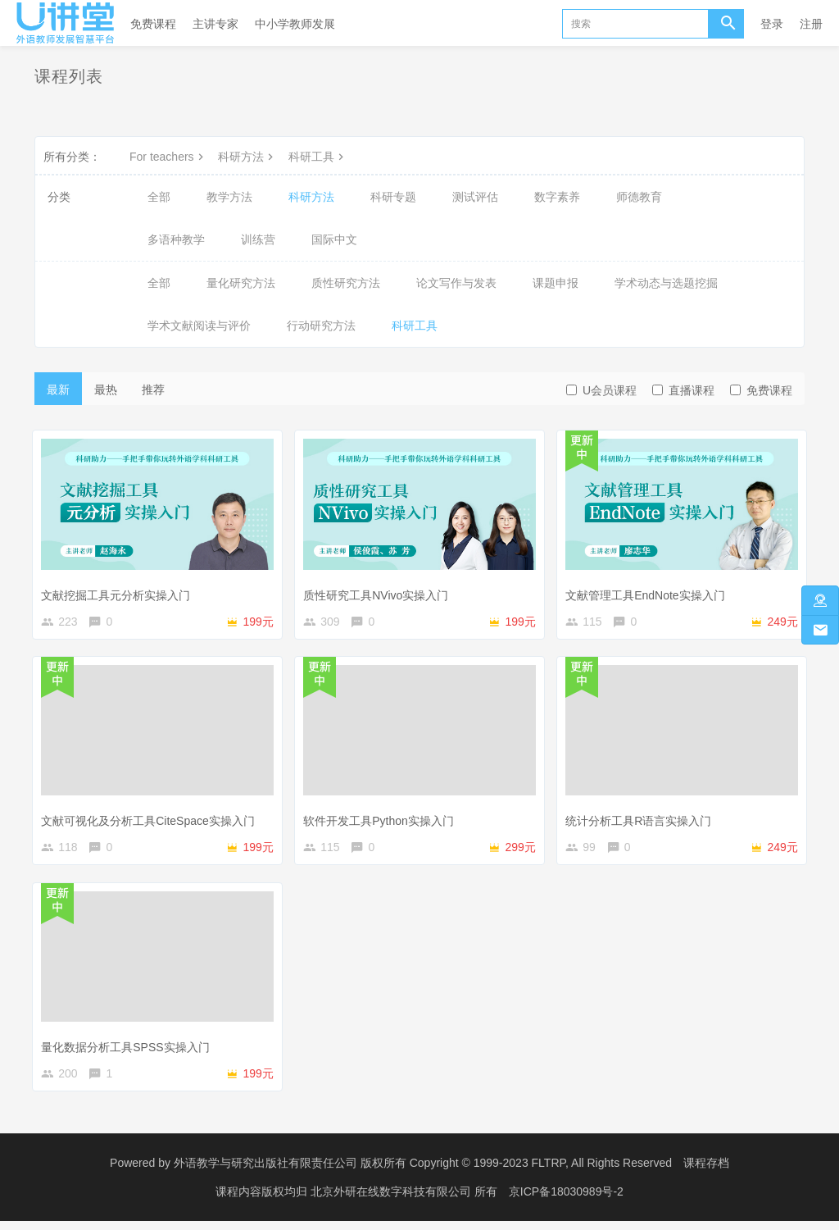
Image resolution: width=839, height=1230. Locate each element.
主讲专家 (215, 23)
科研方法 (247, 156)
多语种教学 (176, 239)
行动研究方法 (321, 325)
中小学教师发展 (295, 23)
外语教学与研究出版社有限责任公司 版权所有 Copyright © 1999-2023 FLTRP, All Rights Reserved (423, 1172)
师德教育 (639, 196)
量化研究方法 (240, 282)
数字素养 (557, 196)
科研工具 (317, 156)
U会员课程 (601, 390)
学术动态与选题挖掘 (666, 282)
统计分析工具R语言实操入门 (642, 820)
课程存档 (706, 1172)
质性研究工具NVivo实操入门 (379, 590)
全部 (158, 196)
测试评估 (475, 196)
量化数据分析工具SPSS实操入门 (129, 1049)
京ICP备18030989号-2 (566, 1201)
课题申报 (555, 282)
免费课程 (153, 23)
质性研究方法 (345, 282)
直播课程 (683, 390)
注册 (811, 23)
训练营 (258, 239)
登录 (771, 23)
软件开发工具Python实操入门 (382, 820)
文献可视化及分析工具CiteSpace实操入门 (152, 820)
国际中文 (334, 239)
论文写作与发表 (456, 282)
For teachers (168, 156)
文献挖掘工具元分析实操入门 (119, 590)
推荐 (153, 389)
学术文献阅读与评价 (199, 325)
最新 (58, 389)
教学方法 (229, 196)
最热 (105, 389)
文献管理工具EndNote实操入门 (648, 590)
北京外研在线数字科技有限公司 (392, 1201)
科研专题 (393, 196)
